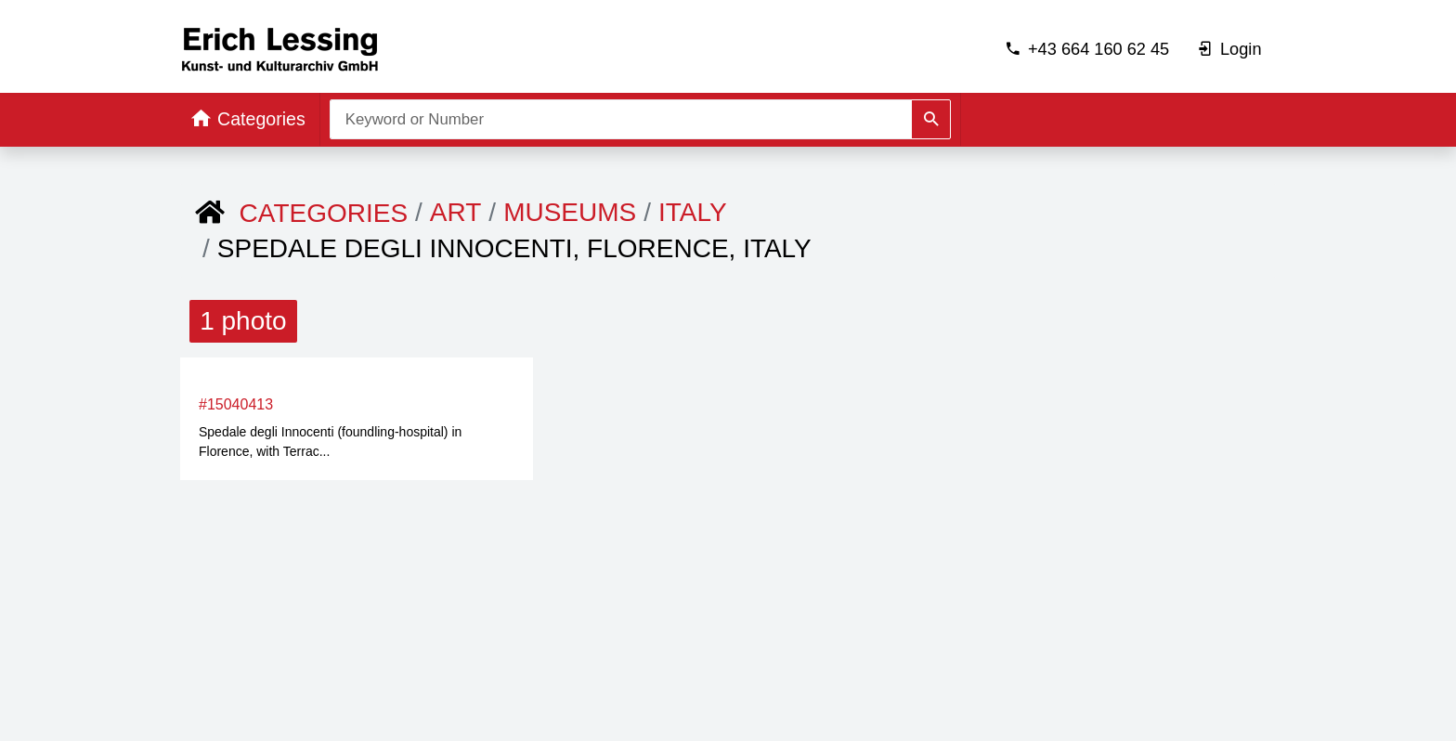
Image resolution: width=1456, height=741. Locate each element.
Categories (324, 213)
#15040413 (236, 404)
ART (456, 212)
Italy (692, 212)
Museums (569, 212)
